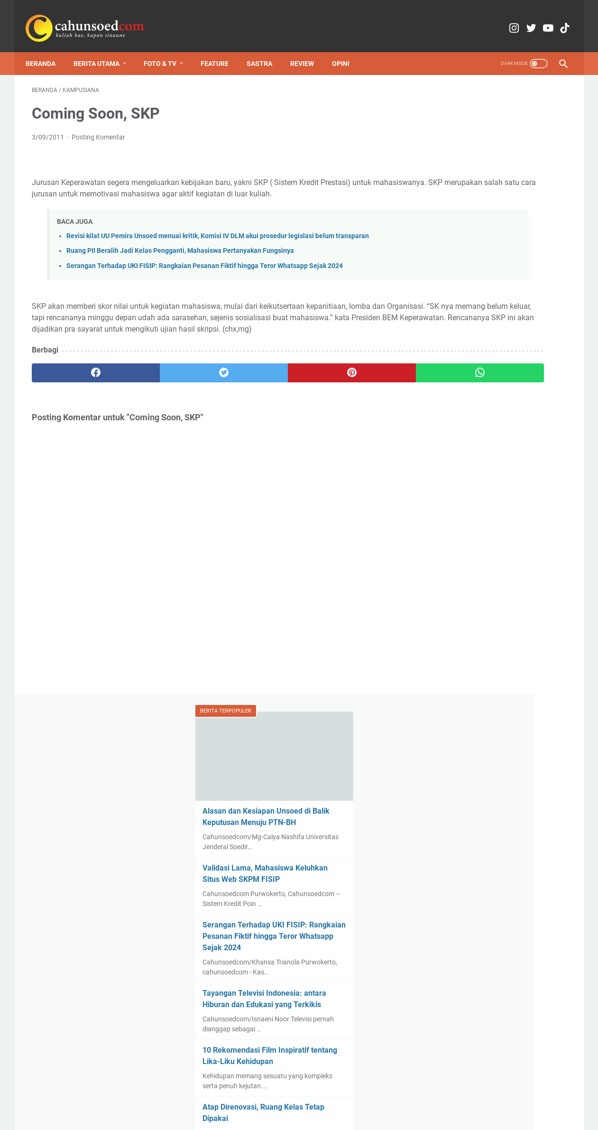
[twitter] (166, 397)
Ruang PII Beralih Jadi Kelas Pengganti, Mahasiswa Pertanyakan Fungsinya (180, 264)
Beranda (47, 49)
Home (166, 1096)
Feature (221, 49)
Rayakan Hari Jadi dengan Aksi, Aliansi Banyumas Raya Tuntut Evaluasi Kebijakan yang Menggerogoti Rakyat (499, 998)
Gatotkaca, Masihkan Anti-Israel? (489, 970)
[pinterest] (256, 397)
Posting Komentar (98, 129)
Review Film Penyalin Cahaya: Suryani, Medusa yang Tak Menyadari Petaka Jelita (483, 607)
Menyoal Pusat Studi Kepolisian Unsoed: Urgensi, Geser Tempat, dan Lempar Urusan (494, 943)
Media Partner (307, 1096)
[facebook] (76, 397)
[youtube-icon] (534, 19)
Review (308, 49)
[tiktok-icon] (556, 19)
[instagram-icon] (489, 19)
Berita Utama (103, 49)
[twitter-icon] (512, 19)
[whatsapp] (345, 397)
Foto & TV (166, 49)
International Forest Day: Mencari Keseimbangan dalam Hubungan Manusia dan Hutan (489, 676)
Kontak (228, 1096)
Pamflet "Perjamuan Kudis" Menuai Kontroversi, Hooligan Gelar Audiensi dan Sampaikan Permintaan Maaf (494, 539)
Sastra (265, 49)
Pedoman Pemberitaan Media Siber (389, 1096)
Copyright (262, 1096)
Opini (347, 49)
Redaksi (196, 1096)
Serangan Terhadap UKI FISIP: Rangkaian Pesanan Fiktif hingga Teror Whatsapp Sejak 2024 (204, 279)
